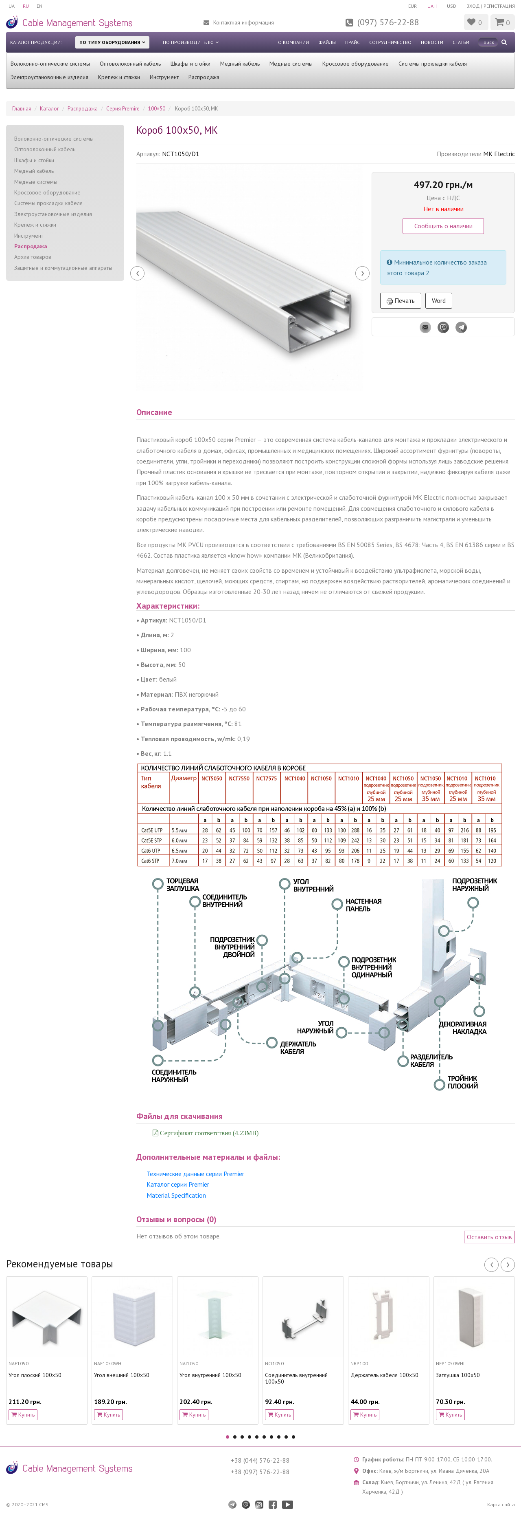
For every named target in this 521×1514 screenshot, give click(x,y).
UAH (431, 6)
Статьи (461, 42)
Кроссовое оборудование (355, 63)
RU (26, 6)
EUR (412, 6)
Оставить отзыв (489, 1237)
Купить (23, 1414)
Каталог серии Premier (178, 1184)
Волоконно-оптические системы (50, 63)
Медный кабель (240, 63)
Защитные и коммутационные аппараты (63, 267)
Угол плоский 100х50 (35, 1375)
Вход (473, 6)
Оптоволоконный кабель (130, 63)
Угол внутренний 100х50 (210, 1375)
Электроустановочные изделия (49, 77)
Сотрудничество (390, 42)
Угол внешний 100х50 (121, 1375)
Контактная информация (243, 22)
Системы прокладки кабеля (432, 63)
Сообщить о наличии (443, 226)
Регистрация (499, 6)
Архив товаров (32, 256)
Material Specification (176, 1195)
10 (293, 1437)
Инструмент (164, 77)
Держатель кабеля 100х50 (384, 1375)
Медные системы (291, 63)
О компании (293, 42)
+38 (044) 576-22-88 (260, 1460)
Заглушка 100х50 (458, 1375)
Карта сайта (501, 1504)
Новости (432, 42)
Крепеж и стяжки (119, 77)
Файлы (327, 42)
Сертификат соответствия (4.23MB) (208, 1133)
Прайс (352, 42)
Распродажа (203, 77)
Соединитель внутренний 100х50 (296, 1379)
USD (451, 6)
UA (12, 6)
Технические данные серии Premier (195, 1174)
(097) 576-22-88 (388, 22)
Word (439, 300)
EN (40, 6)
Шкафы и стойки (190, 63)
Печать (401, 300)
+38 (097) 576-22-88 (260, 1472)
